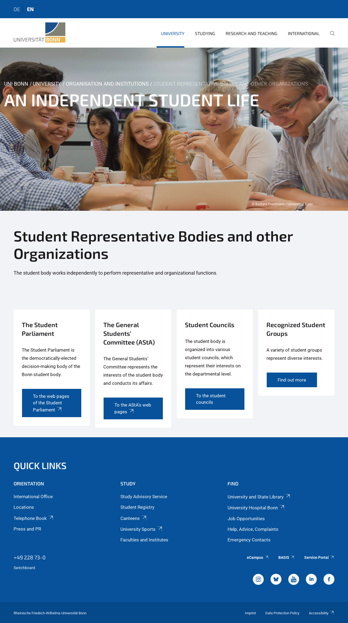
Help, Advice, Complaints (253, 529)
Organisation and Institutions (107, 84)
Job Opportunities (246, 518)
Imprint (250, 613)
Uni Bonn (16, 84)
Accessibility (321, 613)
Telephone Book (34, 518)
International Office (33, 496)
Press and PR (27, 529)
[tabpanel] (174, 129)
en (30, 9)
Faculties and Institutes (144, 540)
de (17, 9)
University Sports (141, 529)
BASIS (286, 557)
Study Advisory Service (143, 496)
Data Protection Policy (282, 613)
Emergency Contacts (249, 540)
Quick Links (40, 465)
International (303, 33)
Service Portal (319, 557)
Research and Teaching (251, 33)
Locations (24, 507)
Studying (205, 33)
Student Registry (137, 507)
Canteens (133, 518)
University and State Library (259, 497)
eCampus (258, 557)
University (172, 33)
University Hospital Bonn (256, 507)
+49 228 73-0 (30, 557)
